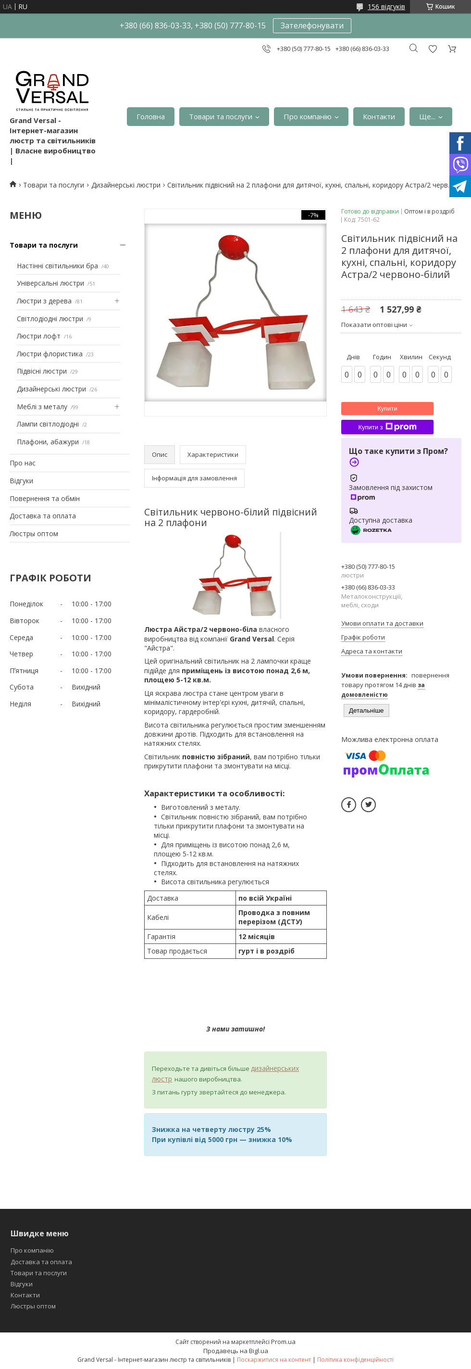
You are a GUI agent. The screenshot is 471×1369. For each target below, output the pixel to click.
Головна (150, 116)
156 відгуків (386, 6)
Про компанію (308, 116)
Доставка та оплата (43, 515)
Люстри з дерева (44, 300)
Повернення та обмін (45, 498)
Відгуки (21, 480)
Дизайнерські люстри (126, 184)
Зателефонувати (312, 25)
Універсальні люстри (50, 283)
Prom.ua (283, 1341)
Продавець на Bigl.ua (235, 1350)
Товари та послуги (220, 116)
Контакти (379, 116)
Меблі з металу (42, 406)
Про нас (23, 462)
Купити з (387, 427)
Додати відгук (432, 49)
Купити (387, 408)
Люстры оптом (34, 533)
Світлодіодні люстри (50, 318)
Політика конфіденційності (355, 1360)
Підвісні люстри (42, 371)
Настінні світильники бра (57, 265)
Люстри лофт (39, 335)
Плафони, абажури (48, 441)
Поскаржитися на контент (274, 1360)
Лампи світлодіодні (48, 423)
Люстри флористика (50, 353)
